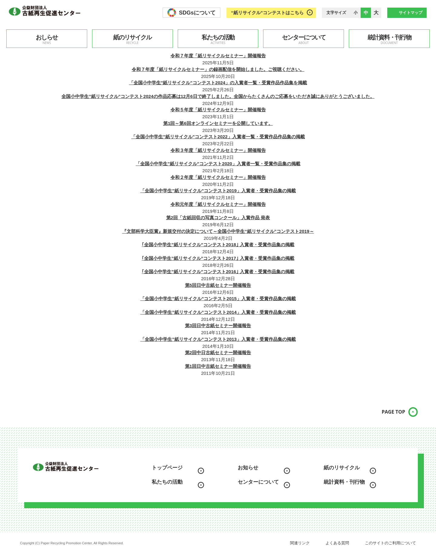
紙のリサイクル (132, 39)
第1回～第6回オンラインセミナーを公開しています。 (218, 123)
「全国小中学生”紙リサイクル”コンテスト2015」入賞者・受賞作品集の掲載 (218, 298)
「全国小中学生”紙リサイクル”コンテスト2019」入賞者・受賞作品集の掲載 (218, 190)
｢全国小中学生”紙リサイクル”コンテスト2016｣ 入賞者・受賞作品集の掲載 (218, 271)
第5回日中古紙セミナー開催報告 (218, 285)
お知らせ (248, 468)
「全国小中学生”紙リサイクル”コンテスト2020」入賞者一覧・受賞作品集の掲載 (218, 163)
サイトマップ (410, 12)
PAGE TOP (389, 414)
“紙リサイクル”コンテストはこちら (267, 12)
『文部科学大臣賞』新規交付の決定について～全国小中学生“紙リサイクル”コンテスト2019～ (218, 231)
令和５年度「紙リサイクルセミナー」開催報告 (218, 109)
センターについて (303, 39)
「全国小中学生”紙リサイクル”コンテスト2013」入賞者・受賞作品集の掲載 (218, 339)
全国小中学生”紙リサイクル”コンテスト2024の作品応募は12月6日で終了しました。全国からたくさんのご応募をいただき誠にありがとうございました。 (217, 96)
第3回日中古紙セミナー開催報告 (218, 325)
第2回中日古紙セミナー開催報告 (218, 352)
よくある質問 (337, 543)
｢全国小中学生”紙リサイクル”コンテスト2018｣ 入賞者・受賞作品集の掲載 (218, 244)
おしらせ (46, 39)
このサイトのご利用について (390, 543)
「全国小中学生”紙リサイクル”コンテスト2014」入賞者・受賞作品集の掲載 (218, 312)
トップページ (167, 468)
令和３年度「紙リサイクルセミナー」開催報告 (218, 150)
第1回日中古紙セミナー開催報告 (218, 366)
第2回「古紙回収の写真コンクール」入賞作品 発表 (218, 217)
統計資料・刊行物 (389, 39)
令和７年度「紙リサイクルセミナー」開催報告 (218, 55)
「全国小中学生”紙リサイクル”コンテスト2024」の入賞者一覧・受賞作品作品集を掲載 (218, 82)
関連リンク (300, 543)
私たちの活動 (218, 39)
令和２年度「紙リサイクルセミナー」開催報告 (218, 177)
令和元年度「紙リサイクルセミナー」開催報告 (218, 204)
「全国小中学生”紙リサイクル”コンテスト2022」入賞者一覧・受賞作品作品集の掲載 (218, 136)
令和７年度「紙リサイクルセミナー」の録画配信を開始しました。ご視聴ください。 (218, 69)
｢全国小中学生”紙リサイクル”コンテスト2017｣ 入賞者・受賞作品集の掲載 (218, 258)
